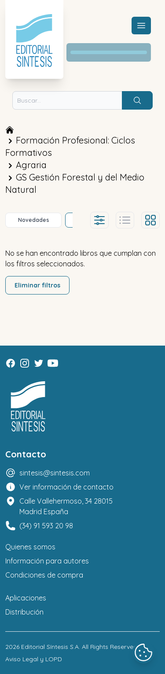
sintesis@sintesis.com (54, 472)
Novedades (33, 220)
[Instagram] (24, 363)
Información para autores (47, 560)
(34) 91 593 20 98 (46, 525)
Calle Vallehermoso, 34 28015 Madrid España (66, 506)
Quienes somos (30, 546)
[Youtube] (53, 363)
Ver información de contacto (66, 486)
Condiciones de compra (44, 575)
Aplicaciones (25, 597)
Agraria (31, 164)
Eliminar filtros (37, 285)
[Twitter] (38, 363)
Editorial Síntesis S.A (50, 647)
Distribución (24, 612)
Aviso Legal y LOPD (33, 659)
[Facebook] (10, 363)
